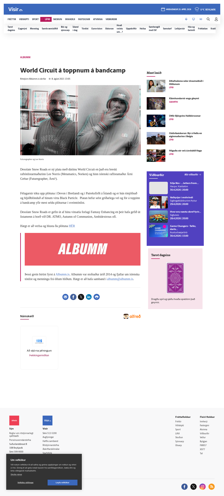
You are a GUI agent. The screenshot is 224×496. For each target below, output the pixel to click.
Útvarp (178, 445)
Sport (178, 430)
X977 (202, 449)
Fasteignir (204, 425)
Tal (201, 453)
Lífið (177, 434)
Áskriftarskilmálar (51, 449)
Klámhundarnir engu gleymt (184, 98)
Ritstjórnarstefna (51, 445)
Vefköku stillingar (26, 483)
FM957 (203, 445)
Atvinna (203, 430)
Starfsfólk (47, 453)
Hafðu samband (50, 441)
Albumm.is (62, 274)
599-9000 (18, 452)
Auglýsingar (48, 437)
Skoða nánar (16, 474)
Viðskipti (179, 425)
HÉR (72, 226)
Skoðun (179, 437)
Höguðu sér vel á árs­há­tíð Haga (185, 151)
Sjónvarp (179, 441)
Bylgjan (203, 441)
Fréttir (178, 422)
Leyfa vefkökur (62, 483)
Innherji (204, 422)
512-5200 (52, 433)
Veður (203, 437)
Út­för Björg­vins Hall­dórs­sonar (185, 116)
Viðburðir (204, 434)
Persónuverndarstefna (20, 440)
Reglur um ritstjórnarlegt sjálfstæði (21, 435)
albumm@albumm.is (120, 279)
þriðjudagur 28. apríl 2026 (178, 9)
